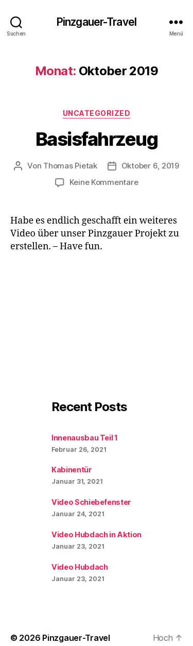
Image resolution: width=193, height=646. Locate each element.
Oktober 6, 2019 (150, 166)
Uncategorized (97, 113)
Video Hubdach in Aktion (96, 534)
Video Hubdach (79, 567)
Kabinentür (71, 469)
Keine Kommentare (103, 182)
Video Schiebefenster (91, 502)
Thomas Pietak (70, 166)
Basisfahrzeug (97, 139)
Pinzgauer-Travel (96, 21)
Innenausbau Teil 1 (84, 437)
